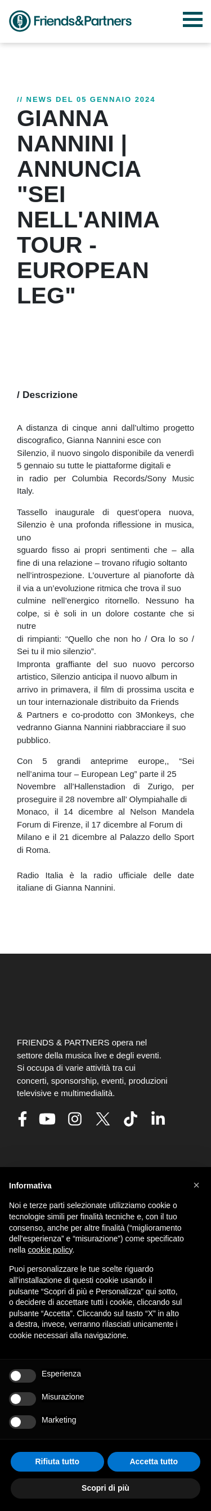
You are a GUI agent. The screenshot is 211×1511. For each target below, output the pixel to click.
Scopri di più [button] (105, 1487)
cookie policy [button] (50, 1249)
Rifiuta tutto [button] (57, 1461)
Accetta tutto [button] (153, 1461)
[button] (196, 1185)
